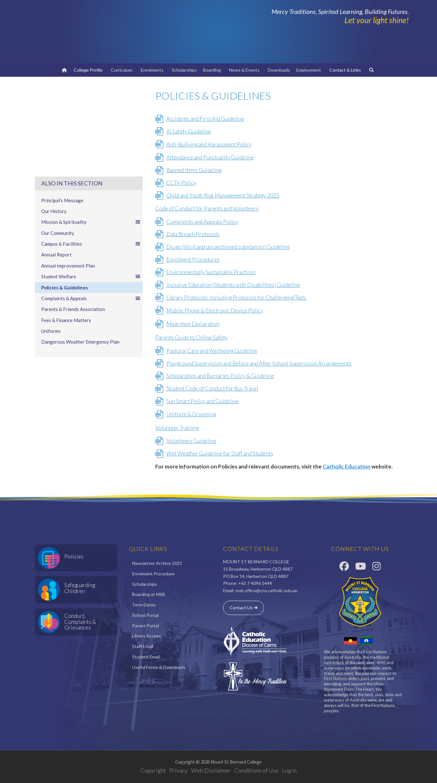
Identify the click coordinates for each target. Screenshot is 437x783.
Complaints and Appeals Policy (202, 221)
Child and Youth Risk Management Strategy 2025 (223, 195)
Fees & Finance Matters (66, 320)
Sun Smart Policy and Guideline (202, 401)
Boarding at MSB (148, 594)
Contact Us (243, 607)
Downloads (279, 70)
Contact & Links (346, 70)
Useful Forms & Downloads (158, 667)
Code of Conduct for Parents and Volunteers (207, 208)
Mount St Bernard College (111, 31)
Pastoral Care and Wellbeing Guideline (211, 350)
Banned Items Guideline (194, 170)
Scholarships (184, 70)
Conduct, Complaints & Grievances (80, 621)
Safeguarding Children (79, 588)
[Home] (64, 70)
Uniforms (51, 331)
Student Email (146, 656)
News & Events (245, 70)
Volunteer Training (177, 427)
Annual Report (56, 254)
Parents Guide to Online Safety (191, 337)
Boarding (213, 70)
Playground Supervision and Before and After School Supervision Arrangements (258, 363)
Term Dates (144, 604)
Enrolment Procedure (153, 573)
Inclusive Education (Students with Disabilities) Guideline (233, 284)
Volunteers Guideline (191, 440)
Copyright (153, 770)
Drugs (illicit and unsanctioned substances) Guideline (228, 246)
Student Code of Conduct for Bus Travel (212, 388)
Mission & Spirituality (91, 222)
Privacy (178, 770)
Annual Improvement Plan (68, 266)
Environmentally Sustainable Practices (211, 272)
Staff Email (142, 646)
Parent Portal (145, 625)
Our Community (57, 233)
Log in (289, 770)
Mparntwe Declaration (193, 323)
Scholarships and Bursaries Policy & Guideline (220, 375)
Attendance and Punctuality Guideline (210, 157)
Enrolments (153, 70)
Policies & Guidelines (64, 287)
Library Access (146, 635)
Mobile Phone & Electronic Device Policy (214, 310)
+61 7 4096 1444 (255, 583)
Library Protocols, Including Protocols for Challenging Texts (236, 297)
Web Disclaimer (211, 770)
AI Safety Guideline (188, 131)
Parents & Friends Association (73, 309)
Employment (309, 70)
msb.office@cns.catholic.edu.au (266, 590)
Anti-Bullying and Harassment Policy (209, 144)
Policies (74, 556)
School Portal (145, 615)
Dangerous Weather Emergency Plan (80, 342)
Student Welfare (91, 276)
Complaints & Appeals (91, 298)
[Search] (372, 70)
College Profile (89, 70)
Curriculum (122, 70)
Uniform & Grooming (191, 414)
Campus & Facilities (91, 244)
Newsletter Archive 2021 (157, 563)
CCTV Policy (181, 182)
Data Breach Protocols (193, 234)
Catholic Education (346, 466)
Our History (54, 211)
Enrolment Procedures (193, 259)
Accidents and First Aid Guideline (205, 118)
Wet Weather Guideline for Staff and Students (219, 453)
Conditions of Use (256, 770)
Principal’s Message (62, 200)
